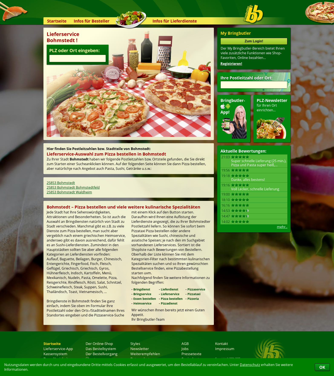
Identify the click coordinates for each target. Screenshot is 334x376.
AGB (185, 343)
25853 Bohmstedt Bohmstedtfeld (73, 187)
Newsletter (139, 348)
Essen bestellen (144, 299)
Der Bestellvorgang (101, 353)
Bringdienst (141, 289)
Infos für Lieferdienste (175, 21)
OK (322, 367)
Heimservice (142, 303)
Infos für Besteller (91, 21)
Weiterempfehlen (145, 353)
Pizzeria (193, 299)
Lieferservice (170, 294)
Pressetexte (191, 353)
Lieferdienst (169, 289)
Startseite (56, 21)
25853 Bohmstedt (61, 182)
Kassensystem (55, 353)
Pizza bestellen (172, 299)
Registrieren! (231, 63)
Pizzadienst (169, 303)
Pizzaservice (196, 289)
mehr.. (282, 226)
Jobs (185, 348)
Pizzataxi (193, 294)
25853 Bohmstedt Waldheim (69, 192)
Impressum (224, 348)
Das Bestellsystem (101, 348)
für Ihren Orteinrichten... (272, 118)
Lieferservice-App (58, 348)
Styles (135, 343)
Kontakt (221, 343)
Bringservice (142, 294)
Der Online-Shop (99, 343)
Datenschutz (250, 364)
